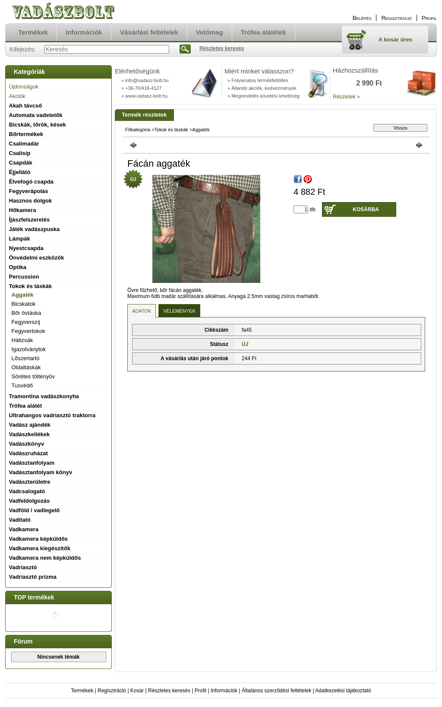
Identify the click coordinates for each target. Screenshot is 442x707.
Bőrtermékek (26, 134)
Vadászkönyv (26, 444)
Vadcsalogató (27, 491)
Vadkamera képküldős (38, 539)
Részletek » (346, 97)
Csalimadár (24, 143)
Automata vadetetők (36, 115)
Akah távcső (25, 105)
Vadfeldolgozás (29, 501)
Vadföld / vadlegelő (34, 510)
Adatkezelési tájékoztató (343, 691)
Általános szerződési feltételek (276, 691)
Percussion (24, 276)
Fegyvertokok (28, 331)
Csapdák (20, 162)
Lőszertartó (26, 358)
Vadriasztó (23, 567)
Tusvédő (22, 385)
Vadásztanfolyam (32, 463)
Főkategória (137, 129)
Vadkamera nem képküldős (45, 558)
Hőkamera (22, 210)
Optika (17, 267)
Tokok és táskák (171, 129)
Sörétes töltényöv (33, 376)
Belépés (362, 18)
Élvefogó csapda (31, 181)
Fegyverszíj (26, 322)
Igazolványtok (29, 349)
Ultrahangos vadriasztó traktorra (52, 415)
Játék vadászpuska (34, 229)
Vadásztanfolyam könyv (41, 472)
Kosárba (366, 209)
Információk (224, 691)
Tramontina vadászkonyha (44, 396)
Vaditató (20, 520)
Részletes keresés (169, 691)
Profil (200, 691)
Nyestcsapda (26, 248)
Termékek (82, 691)
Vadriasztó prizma (33, 577)
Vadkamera (24, 529)
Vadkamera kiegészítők (39, 548)
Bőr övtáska (26, 313)
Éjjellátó (20, 172)
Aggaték (23, 295)
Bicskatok (24, 304)
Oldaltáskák (26, 367)
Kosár (137, 691)
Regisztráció (112, 691)
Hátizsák (22, 340)
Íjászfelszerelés (29, 219)
